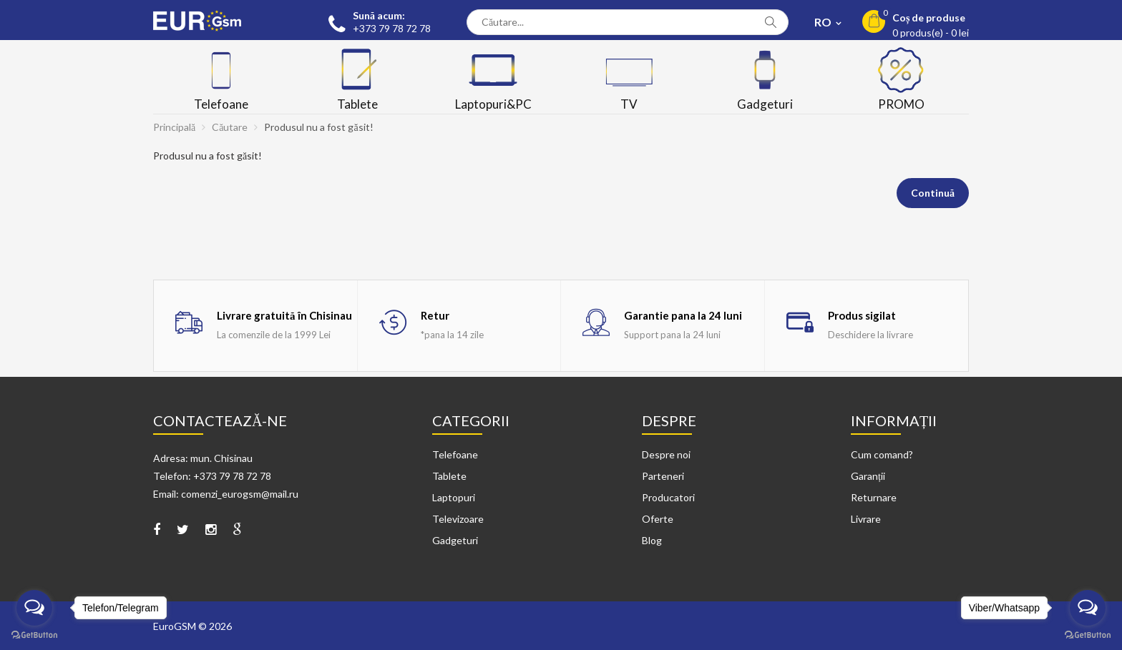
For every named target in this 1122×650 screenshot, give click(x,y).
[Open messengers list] (34, 608)
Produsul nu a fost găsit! (318, 127)
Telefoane (455, 454)
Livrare (866, 519)
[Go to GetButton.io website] (34, 635)
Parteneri (663, 476)
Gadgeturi (455, 540)
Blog (652, 540)
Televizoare (458, 519)
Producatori (668, 497)
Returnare (874, 497)
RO (824, 22)
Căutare (230, 127)
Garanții (868, 476)
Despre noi (666, 454)
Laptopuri (453, 497)
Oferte (657, 519)
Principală (174, 127)
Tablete (449, 476)
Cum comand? (882, 454)
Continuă (933, 193)
